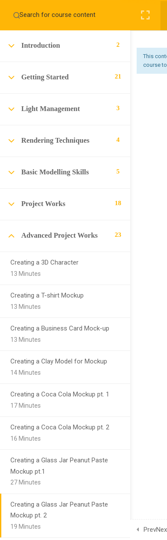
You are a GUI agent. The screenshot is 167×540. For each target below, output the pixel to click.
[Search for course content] (16, 15)
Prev (150, 529)
